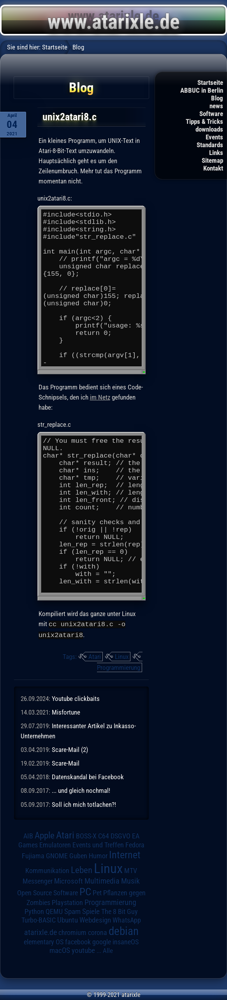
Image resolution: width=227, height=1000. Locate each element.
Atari (94, 656)
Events (214, 137)
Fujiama (33, 855)
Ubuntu (67, 919)
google (101, 941)
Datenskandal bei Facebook (88, 776)
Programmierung (118, 667)
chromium (72, 932)
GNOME (57, 855)
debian (124, 930)
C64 (103, 836)
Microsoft (68, 880)
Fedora (134, 844)
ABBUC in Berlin (201, 90)
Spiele (91, 911)
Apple (45, 835)
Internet (125, 854)
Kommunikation (47, 870)
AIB (28, 836)
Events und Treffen (98, 845)
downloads (209, 129)
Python (34, 911)
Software (211, 114)
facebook (78, 941)
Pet (97, 892)
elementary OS (43, 941)
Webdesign (95, 919)
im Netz (100, 397)
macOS (59, 949)
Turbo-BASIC (38, 919)
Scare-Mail (65, 762)
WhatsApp (127, 920)
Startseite (210, 82)
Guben (78, 855)
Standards (210, 145)
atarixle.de (40, 932)
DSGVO (120, 835)
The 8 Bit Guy (119, 911)
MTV (130, 870)
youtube (83, 949)
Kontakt (213, 168)
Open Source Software (47, 892)
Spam (72, 911)
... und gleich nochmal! (81, 790)
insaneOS (126, 941)
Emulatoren (55, 844)
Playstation (67, 902)
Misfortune (66, 711)
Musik (130, 880)
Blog (217, 98)
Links (216, 153)
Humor (98, 855)
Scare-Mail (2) (70, 749)
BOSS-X (86, 836)
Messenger (38, 881)
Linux (121, 656)
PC (85, 891)
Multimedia (102, 880)
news (216, 106)
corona (97, 932)
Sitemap (212, 160)
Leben (81, 869)
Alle (108, 950)
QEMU (54, 911)
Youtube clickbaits (76, 698)
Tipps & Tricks (204, 121)
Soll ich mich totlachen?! (84, 804)
